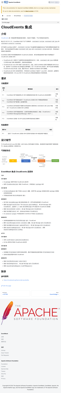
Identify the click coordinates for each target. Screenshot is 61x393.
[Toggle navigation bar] (2, 2)
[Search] (54, 2)
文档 (2, 337)
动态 (2, 339)
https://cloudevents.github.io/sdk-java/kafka (16, 280)
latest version (29, 11)
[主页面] (2, 16)
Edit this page (6, 285)
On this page (5, 22)
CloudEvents (4, 38)
